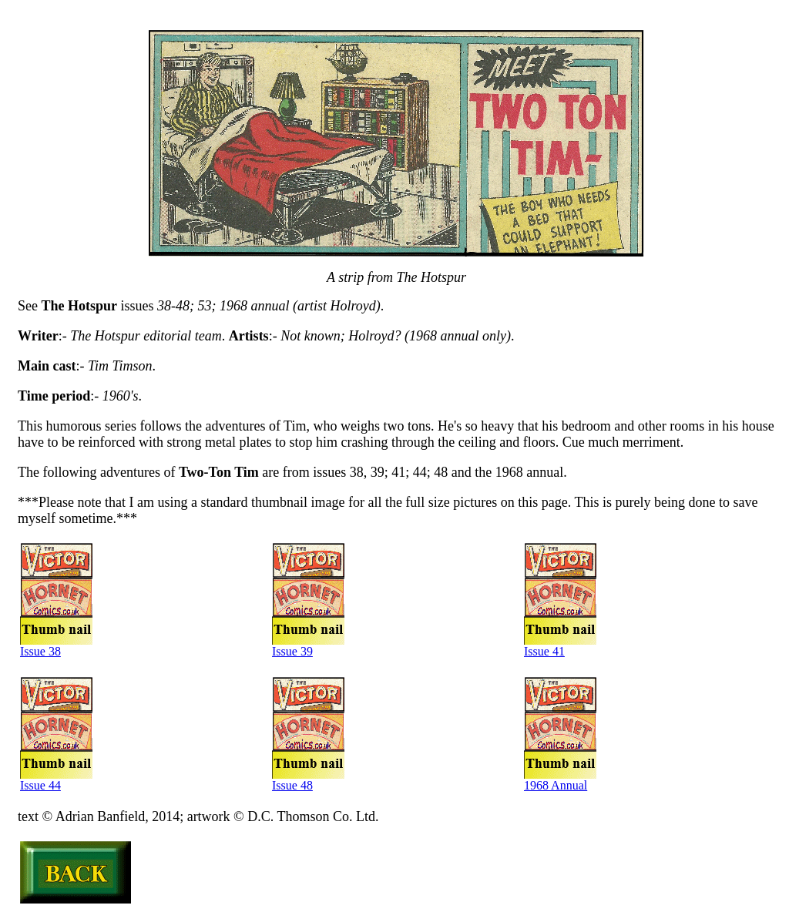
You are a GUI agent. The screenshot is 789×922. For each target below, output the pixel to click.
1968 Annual (560, 782)
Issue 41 (560, 648)
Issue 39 (308, 648)
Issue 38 (56, 648)
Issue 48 (308, 782)
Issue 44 (56, 782)
